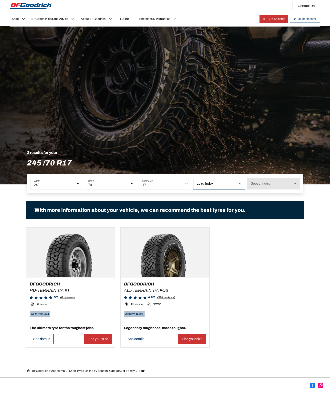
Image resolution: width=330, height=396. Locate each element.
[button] (77, 183)
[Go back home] (31, 6)
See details (41, 339)
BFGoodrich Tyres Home (46, 370)
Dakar (124, 19)
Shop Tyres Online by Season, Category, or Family (102, 370)
